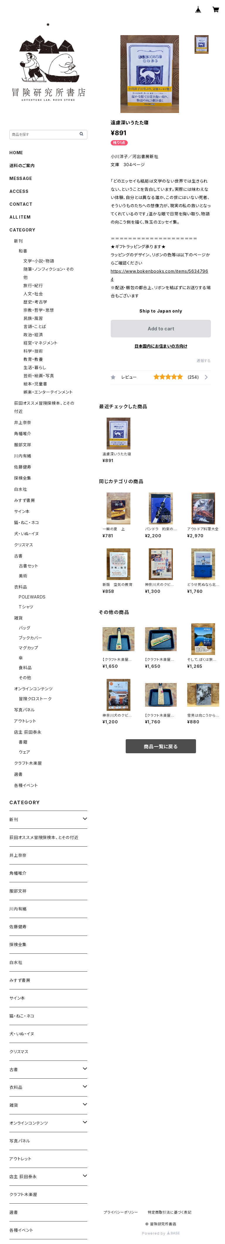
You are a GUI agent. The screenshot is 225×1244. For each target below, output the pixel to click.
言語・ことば (34, 326)
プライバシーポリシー (121, 1212)
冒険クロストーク (35, 698)
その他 (25, 677)
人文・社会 (33, 293)
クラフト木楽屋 (28, 763)
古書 (18, 555)
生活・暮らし (34, 367)
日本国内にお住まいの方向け (160, 346)
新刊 (18, 240)
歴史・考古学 (35, 301)
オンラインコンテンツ (33, 688)
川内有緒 (22, 455)
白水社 (20, 489)
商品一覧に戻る (161, 746)
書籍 (23, 741)
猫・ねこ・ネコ (26, 522)
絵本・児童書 (35, 383)
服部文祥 (22, 444)
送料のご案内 (22, 165)
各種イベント (26, 785)
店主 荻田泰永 (28, 732)
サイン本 (22, 511)
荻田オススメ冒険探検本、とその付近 (44, 837)
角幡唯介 (22, 433)
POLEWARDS (32, 596)
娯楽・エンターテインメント (48, 391)
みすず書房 (24, 500)
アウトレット (25, 720)
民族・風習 (33, 318)
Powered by (161, 1233)
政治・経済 (33, 334)
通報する (204, 360)
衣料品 (20, 586)
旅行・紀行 (33, 285)
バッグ (24, 627)
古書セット (28, 565)
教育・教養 (33, 359)
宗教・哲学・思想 (38, 310)
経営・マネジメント (40, 342)
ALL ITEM (19, 217)
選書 (18, 774)
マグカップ (28, 647)
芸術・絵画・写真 (38, 375)
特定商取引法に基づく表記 (170, 1212)
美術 (23, 575)
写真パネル (24, 709)
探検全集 (22, 478)
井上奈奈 (22, 422)
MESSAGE (20, 178)
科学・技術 (33, 351)
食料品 (25, 667)
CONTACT (21, 204)
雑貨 (18, 617)
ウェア (24, 751)
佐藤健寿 (22, 466)
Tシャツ (26, 606)
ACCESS (19, 191)
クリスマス (23, 544)
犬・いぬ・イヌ (26, 533)
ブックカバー (30, 637)
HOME (16, 152)
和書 (23, 250)
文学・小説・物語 (38, 260)
